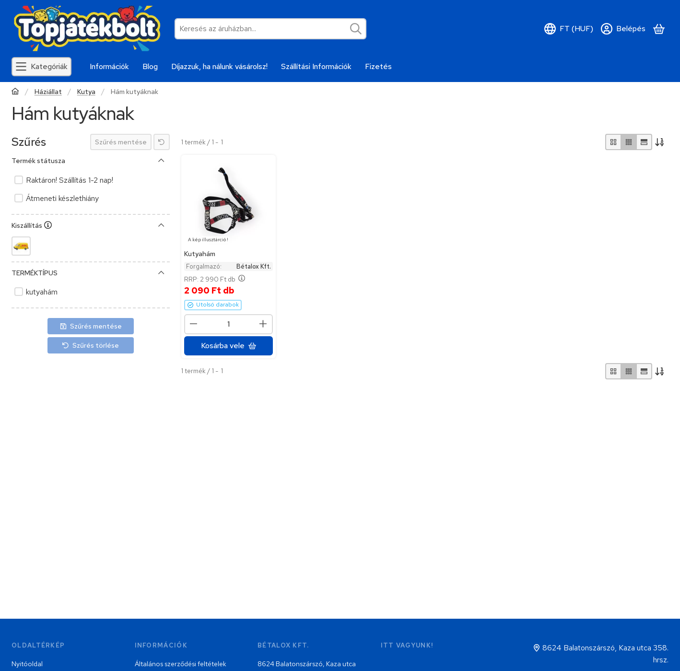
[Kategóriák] (41, 66)
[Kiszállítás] (161, 225)
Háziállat (48, 92)
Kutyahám (199, 253)
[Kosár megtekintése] (658, 28)
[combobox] (270, 28)
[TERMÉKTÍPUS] (161, 273)
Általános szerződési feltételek (180, 663)
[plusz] (263, 323)
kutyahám (42, 292)
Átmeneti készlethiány (62, 198)
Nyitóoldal (27, 663)
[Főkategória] (15, 92)
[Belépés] (623, 28)
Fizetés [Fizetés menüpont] (378, 66)
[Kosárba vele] (228, 345)
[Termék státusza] (161, 161)
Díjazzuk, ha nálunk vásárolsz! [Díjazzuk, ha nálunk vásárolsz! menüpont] (219, 66)
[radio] (613, 142)
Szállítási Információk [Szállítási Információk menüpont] (316, 66)
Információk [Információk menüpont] (109, 66)
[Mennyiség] (228, 324)
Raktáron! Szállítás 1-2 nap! (69, 180)
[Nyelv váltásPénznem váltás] (568, 28)
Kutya (86, 92)
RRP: (214, 279)
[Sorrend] (660, 142)
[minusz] (193, 323)
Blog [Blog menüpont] (150, 66)
